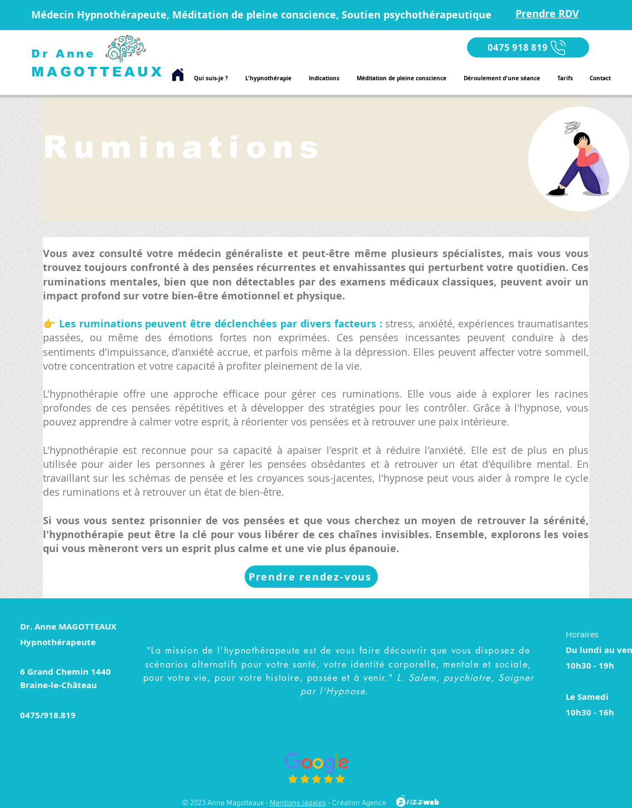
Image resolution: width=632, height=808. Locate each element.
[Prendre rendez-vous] (311, 576)
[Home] (178, 74)
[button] (324, 78)
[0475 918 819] (528, 47)
